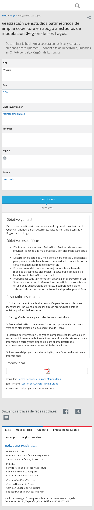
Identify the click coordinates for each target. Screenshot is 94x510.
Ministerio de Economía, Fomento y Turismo (28, 455)
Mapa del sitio (24, 429)
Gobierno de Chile (15, 451)
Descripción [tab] (47, 199)
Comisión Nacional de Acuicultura (23, 487)
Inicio (5, 15)
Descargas (11, 437)
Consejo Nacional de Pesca (20, 484)
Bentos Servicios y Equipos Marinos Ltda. (39, 378)
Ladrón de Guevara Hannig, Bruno (40, 383)
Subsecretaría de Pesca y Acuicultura (24, 459)
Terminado (8, 179)
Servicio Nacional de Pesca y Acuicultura (26, 467)
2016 (5, 92)
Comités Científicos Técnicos (20, 480)
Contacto (42, 429)
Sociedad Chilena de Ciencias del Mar (25, 491)
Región (13, 15)
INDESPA (10, 463)
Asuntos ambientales (14, 113)
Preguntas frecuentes (66, 429)
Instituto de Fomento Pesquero (21, 471)
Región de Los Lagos (30, 15)
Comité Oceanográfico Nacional (22, 475)
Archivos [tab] (47, 208)
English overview (31, 437)
